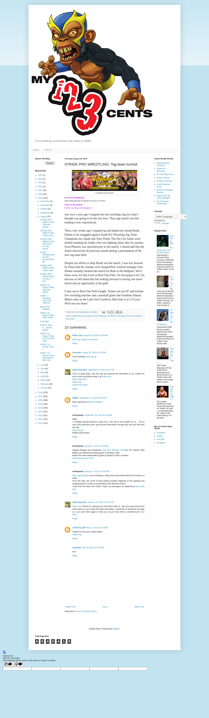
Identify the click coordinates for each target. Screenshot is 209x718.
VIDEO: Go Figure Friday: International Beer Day (47, 356)
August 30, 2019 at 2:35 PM (94, 352)
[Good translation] (8, 664)
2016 (40, 400)
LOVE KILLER (78, 528)
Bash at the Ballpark (45, 308)
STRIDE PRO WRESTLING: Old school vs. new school (47, 244)
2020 (40, 194)
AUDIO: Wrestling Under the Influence (45, 299)
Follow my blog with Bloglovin (78, 208)
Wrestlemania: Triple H (172, 393)
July (42, 365)
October (44, 209)
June (42, 369)
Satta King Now (79, 370)
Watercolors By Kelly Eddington (163, 197)
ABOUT (48, 150)
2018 (40, 392)
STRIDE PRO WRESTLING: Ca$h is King (47, 233)
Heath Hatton (77, 316)
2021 (40, 190)
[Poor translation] (18, 664)
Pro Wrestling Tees (165, 174)
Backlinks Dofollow (94, 402)
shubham (76, 547)
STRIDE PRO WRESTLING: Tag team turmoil (47, 223)
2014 (40, 408)
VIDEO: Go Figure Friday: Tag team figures (47, 288)
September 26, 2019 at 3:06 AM (98, 415)
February (44, 384)
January (44, 388)
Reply (74, 343)
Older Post (139, 607)
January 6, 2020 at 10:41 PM (97, 471)
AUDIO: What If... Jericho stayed (46, 327)
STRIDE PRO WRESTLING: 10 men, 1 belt (47, 277)
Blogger (116, 629)
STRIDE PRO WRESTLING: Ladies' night (47, 268)
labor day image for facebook (85, 339)
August (43, 216)
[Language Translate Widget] (170, 216)
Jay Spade (87, 316)
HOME (35, 150)
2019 (40, 198)
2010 (40, 423)
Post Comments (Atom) (86, 611)
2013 (40, 411)
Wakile (75, 398)
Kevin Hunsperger (76, 197)
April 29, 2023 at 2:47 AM (93, 547)
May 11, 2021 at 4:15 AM (97, 528)
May (42, 372)
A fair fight (44, 321)
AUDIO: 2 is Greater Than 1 (47, 346)
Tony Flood (70, 319)
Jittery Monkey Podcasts (163, 164)
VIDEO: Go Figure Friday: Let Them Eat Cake (47, 337)
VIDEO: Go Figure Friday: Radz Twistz (47, 315)
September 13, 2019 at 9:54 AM (93, 398)
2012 (40, 415)
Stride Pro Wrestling (161, 169)
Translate (161, 223)
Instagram (161, 443)
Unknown (76, 352)
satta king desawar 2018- (113, 450)
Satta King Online (80, 385)
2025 (40, 175)
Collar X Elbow (163, 178)
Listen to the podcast (73, 204)
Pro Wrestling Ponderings (163, 202)
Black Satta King (79, 379)
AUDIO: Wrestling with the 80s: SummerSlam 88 (47, 257)
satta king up (90, 356)
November (45, 205)
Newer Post (70, 607)
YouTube (160, 439)
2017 (40, 396)
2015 (40, 404)
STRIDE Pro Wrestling (116, 316)
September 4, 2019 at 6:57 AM (101, 370)
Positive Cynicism (164, 181)
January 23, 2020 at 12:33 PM (101, 502)
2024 (40, 179)
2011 (40, 419)
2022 (40, 186)
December (45, 201)
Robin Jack (77, 335)
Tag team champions (134, 316)
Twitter (159, 436)
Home (105, 607)
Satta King (106, 376)
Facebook (161, 433)
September (45, 213)
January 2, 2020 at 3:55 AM (96, 446)
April (42, 376)
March (43, 380)
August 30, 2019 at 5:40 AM (96, 335)
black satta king (79, 475)
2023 (40, 182)
